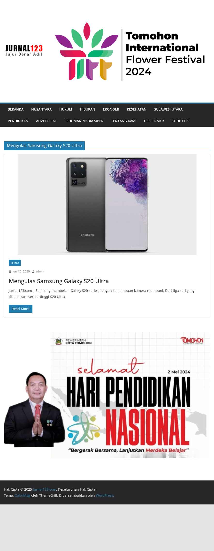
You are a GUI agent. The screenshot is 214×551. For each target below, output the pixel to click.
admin (40, 271)
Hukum (65, 109)
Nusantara (41, 109)
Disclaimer (154, 121)
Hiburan (87, 109)
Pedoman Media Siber (83, 121)
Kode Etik (180, 121)
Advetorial (46, 121)
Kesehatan (136, 109)
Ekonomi (111, 109)
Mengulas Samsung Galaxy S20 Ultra (59, 281)
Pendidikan (18, 121)
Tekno (15, 262)
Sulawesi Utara (168, 109)
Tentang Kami (123, 121)
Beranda (15, 109)
